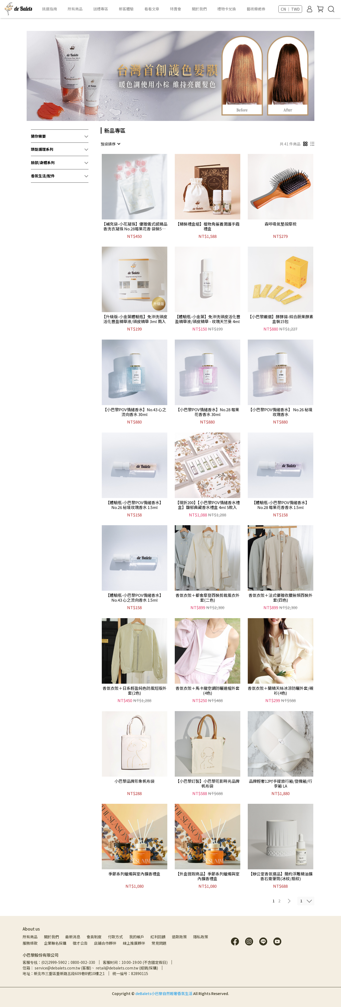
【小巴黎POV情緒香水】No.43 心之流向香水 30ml (134, 412)
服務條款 (30, 943)
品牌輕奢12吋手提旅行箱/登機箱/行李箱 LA (280, 783)
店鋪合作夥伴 (105, 943)
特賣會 (175, 8)
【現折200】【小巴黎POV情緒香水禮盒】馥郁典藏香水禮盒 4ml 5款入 (207, 505)
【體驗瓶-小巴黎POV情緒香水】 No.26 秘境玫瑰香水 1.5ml (134, 505)
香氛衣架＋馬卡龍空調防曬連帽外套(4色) (207, 690)
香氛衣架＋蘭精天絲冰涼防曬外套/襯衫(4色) (280, 690)
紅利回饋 (158, 936)
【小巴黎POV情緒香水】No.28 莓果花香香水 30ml (207, 412)
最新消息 (72, 936)
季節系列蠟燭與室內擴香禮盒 (134, 873)
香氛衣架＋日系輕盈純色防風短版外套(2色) (135, 690)
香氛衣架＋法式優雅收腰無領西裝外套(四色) (280, 597)
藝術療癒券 (256, 8)
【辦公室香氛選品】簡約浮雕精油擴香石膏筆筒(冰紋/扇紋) (280, 876)
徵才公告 (80, 943)
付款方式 (115, 936)
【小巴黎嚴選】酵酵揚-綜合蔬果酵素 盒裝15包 (280, 319)
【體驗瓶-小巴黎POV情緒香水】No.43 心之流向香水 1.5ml (134, 597)
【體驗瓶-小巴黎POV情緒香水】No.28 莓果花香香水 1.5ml (280, 505)
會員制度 (94, 936)
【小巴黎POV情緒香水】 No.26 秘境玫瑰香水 (280, 412)
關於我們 (51, 936)
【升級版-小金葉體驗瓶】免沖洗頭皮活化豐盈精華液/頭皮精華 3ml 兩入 (134, 319)
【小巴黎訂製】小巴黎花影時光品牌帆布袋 (207, 783)
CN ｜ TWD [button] (290, 9)
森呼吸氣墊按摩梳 (281, 224)
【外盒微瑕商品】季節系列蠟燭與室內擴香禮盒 (207, 876)
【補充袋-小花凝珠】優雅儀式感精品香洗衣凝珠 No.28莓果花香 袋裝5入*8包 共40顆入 (134, 226)
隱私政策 (200, 936)
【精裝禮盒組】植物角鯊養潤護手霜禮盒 (207, 226)
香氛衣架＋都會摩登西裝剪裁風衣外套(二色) (207, 597)
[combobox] (110, 144)
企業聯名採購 (55, 943)
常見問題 (159, 943)
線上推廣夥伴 (134, 943)
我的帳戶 (136, 936)
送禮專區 (100, 8)
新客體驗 (126, 8)
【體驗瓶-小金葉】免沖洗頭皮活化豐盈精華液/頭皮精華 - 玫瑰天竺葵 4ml (207, 319)
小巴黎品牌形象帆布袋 (135, 781)
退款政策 (179, 936)
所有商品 (30, 936)
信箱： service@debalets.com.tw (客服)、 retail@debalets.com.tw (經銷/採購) (90, 968)
